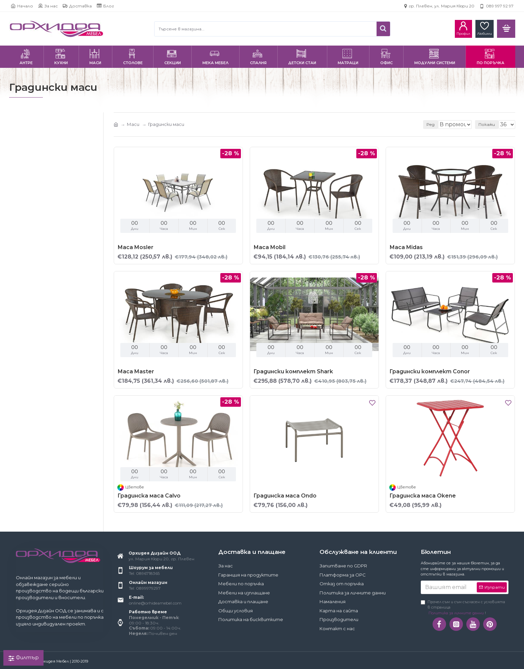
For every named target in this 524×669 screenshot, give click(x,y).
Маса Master (135, 371)
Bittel (23, 207)
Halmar (25, 217)
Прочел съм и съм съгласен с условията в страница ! (463, 607)
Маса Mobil (269, 247)
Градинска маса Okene (422, 495)
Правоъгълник (34, 301)
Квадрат (28, 280)
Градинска (29, 243)
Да (21, 180)
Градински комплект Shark (293, 371)
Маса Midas (406, 247)
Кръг (23, 291)
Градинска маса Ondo (284, 495)
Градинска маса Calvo (149, 495)
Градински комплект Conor (429, 371)
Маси (133, 124)
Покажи (488, 124)
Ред (424, 124)
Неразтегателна (38, 254)
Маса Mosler (135, 247)
